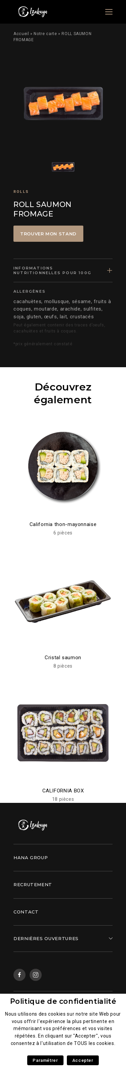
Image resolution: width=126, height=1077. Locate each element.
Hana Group (30, 857)
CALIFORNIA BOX (63, 791)
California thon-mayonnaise (63, 524)
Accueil (21, 33)
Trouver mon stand (48, 233)
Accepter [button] (82, 1060)
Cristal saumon (63, 657)
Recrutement (32, 884)
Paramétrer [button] (45, 1060)
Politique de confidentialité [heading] (63, 1001)
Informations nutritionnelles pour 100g (52, 270)
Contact (25, 911)
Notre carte (45, 33)
